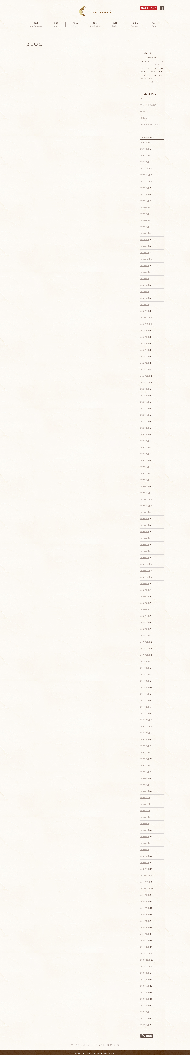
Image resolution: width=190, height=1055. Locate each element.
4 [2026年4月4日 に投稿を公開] (158, 65)
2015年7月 (144, 830)
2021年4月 (144, 415)
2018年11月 (145, 571)
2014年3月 (144, 934)
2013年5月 (144, 999)
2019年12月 (145, 493)
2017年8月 (144, 668)
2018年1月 (144, 635)
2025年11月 (145, 175)
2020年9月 (144, 434)
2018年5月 (144, 610)
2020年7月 (144, 447)
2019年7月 (144, 525)
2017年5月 (144, 687)
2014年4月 (144, 927)
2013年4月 (144, 1005)
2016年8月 (144, 746)
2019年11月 (145, 499)
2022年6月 (144, 344)
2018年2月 (144, 629)
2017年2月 (144, 707)
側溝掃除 (144, 111)
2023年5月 (144, 285)
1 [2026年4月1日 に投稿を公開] (148, 65)
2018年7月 (144, 597)
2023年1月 (144, 311)
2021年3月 (144, 421)
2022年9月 (144, 331)
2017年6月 (144, 681)
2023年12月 (145, 259)
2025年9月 (144, 188)
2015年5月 (144, 843)
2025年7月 (144, 201)
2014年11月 (145, 882)
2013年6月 (144, 992)
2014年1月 (144, 947)
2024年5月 (144, 246)
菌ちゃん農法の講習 (148, 105)
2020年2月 (144, 480)
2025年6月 (144, 207)
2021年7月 (144, 402)
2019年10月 (145, 506)
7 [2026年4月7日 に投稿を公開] (145, 68)
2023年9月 (144, 266)
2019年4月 (144, 538)
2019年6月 (144, 532)
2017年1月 (144, 713)
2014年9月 (144, 895)
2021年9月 (144, 389)
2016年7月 (144, 752)
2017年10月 (145, 655)
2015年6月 (144, 837)
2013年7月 (144, 986)
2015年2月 (144, 863)
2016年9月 (144, 739)
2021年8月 (144, 395)
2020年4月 (144, 467)
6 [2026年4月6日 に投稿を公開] (142, 68)
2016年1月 (144, 791)
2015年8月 (144, 824)
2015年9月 (144, 817)
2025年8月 (144, 194)
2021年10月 (145, 382)
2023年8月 (144, 272)
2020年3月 (144, 473)
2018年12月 (145, 564)
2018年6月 (144, 603)
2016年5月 (144, 765)
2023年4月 (144, 292)
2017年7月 (144, 674)
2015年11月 (145, 804)
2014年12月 (145, 876)
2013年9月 (144, 973)
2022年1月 (144, 369)
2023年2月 (144, 305)
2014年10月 (145, 889)
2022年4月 (144, 350)
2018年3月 (144, 623)
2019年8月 (144, 519)
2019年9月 (144, 512)
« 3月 (151, 82)
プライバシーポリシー (81, 1045)
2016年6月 (144, 759)
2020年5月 (144, 460)
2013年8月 (144, 979)
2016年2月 (144, 785)
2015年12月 (145, 798)
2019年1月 (144, 558)
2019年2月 (144, 551)
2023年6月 (144, 279)
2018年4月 (144, 616)
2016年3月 (144, 778)
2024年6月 (144, 240)
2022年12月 (145, 318)
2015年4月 (144, 850)
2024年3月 (144, 253)
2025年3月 (144, 227)
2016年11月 (145, 726)
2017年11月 (145, 648)
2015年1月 (144, 869)
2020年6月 (144, 454)
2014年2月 (144, 940)
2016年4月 (144, 772)
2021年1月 (144, 428)
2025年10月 (145, 181)
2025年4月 (144, 220)
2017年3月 (144, 700)
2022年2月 (144, 363)
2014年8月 (144, 902)
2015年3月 (144, 856)
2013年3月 (144, 1012)
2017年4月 (144, 694)
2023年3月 (144, 298)
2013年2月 (144, 1018)
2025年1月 (144, 233)
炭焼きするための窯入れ (150, 124)
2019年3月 (144, 545)
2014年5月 (144, 921)
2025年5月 (144, 214)
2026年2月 (144, 155)
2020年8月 (144, 441)
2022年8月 (144, 337)
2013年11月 (145, 960)
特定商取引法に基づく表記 (108, 1045)
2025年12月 (145, 168)
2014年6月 (144, 914)
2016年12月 (145, 720)
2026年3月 (144, 149)
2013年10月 (145, 966)
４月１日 (144, 118)
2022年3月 (144, 356)
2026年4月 (144, 142)
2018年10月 (145, 577)
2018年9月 (144, 584)
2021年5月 (144, 408)
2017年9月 (144, 661)
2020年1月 (144, 486)
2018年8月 (144, 590)
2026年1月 (144, 162)
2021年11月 (145, 376)
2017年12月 (145, 642)
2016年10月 (145, 733)
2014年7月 (144, 908)
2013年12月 (145, 953)
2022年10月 (145, 324)
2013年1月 (144, 1025)
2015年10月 (145, 811)
